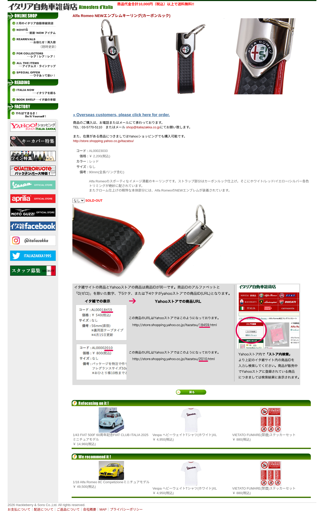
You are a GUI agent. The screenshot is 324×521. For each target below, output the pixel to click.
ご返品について (68, 509)
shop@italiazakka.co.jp (143, 127)
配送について (44, 509)
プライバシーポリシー (126, 509)
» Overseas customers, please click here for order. (121, 115)
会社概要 (89, 509)
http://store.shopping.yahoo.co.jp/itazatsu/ (103, 141)
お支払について (19, 509)
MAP (103, 509)
